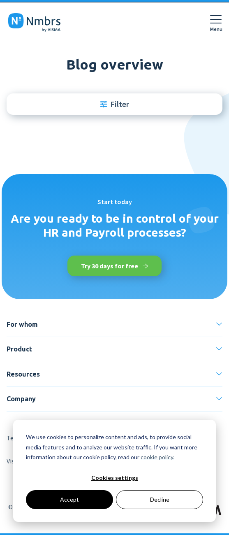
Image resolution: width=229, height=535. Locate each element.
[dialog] (114, 471)
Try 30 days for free (114, 266)
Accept (69, 499)
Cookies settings (114, 477)
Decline (159, 499)
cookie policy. (157, 457)
